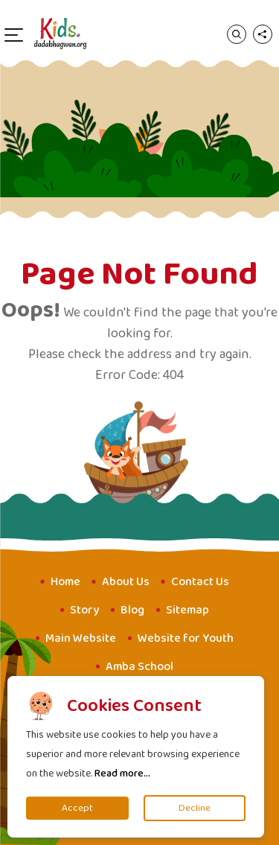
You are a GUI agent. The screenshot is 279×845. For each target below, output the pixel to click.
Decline (195, 808)
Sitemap (187, 610)
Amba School (139, 666)
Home (65, 582)
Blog (132, 610)
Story (84, 610)
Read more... (122, 773)
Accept (77, 808)
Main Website (80, 638)
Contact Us (200, 582)
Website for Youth (186, 638)
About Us (126, 582)
